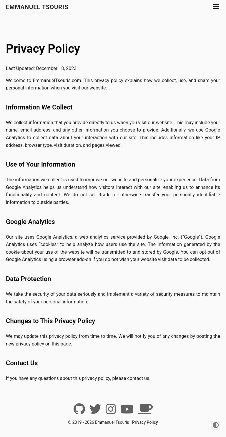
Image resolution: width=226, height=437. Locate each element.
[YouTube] (127, 411)
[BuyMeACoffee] (145, 411)
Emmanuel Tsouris (37, 7)
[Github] (79, 411)
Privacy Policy (43, 49)
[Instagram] (111, 411)
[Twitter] (95, 411)
